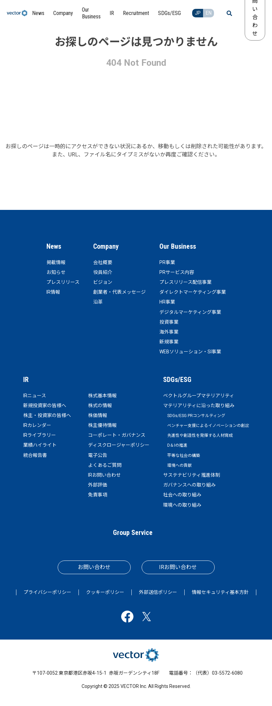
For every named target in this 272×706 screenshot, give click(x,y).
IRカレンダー (37, 425)
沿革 (98, 302)
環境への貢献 (179, 465)
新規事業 (168, 341)
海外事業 (168, 332)
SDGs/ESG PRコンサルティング (196, 415)
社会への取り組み (182, 494)
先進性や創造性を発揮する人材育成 (200, 435)
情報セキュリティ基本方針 (220, 592)
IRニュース (34, 395)
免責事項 (97, 494)
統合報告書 (35, 455)
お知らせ (56, 272)
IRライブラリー (39, 435)
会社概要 (102, 262)
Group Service (133, 532)
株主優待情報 (102, 425)
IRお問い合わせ (104, 475)
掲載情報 (56, 262)
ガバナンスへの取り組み (189, 485)
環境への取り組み (182, 505)
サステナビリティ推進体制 (191, 475)
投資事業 (168, 322)
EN (209, 13)
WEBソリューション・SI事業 (190, 351)
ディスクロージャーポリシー (118, 445)
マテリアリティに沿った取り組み (198, 405)
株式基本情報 (102, 395)
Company (106, 246)
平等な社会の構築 (183, 455)
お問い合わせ (94, 567)
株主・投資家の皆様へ (47, 415)
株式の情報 (100, 405)
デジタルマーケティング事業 (190, 312)
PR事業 (167, 262)
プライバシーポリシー (47, 592)
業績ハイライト (40, 445)
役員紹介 (102, 272)
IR (26, 379)
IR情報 (53, 292)
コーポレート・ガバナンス (116, 435)
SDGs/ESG (177, 379)
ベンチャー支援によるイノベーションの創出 (208, 425)
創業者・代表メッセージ (119, 292)
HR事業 (167, 302)
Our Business (177, 246)
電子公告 (97, 455)
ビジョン (102, 282)
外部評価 (97, 485)
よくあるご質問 (104, 465)
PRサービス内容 (176, 272)
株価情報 (97, 415)
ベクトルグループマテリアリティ (198, 395)
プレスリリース (63, 282)
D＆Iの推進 (177, 445)
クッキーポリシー (105, 592)
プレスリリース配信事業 (185, 282)
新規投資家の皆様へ (44, 405)
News (53, 246)
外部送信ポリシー (158, 592)
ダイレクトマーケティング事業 (192, 292)
